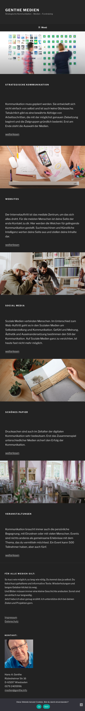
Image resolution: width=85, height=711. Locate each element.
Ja (39, 707)
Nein (46, 707)
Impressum (11, 617)
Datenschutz (11, 621)
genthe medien (22, 10)
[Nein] (81, 704)
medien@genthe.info (16, 690)
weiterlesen (12, 134)
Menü (42, 27)
